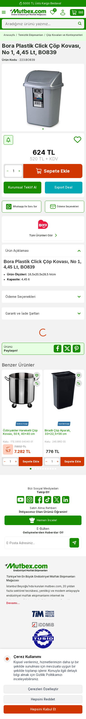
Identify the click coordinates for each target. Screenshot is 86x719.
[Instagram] (29, 499)
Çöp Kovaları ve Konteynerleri (64, 35)
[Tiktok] (47, 499)
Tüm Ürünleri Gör (43, 235)
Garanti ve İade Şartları (43, 313)
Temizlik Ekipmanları (30, 35)
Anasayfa (9, 35)
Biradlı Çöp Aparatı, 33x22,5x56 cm (58, 432)
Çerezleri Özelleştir (43, 689)
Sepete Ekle (53, 171)
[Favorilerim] (52, 12)
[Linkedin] (65, 499)
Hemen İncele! (43, 520)
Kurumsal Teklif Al (22, 187)
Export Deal (63, 187)
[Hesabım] (62, 12)
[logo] (27, 12)
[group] (43, 97)
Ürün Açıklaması (43, 250)
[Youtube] (20, 499)
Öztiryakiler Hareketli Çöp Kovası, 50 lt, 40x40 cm (20, 432)
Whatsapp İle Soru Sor (21, 206)
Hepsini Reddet (43, 699)
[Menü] (4, 12)
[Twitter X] (56, 499)
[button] (43, 129)
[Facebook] (38, 499)
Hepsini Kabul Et (43, 709)
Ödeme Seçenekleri (64, 206)
